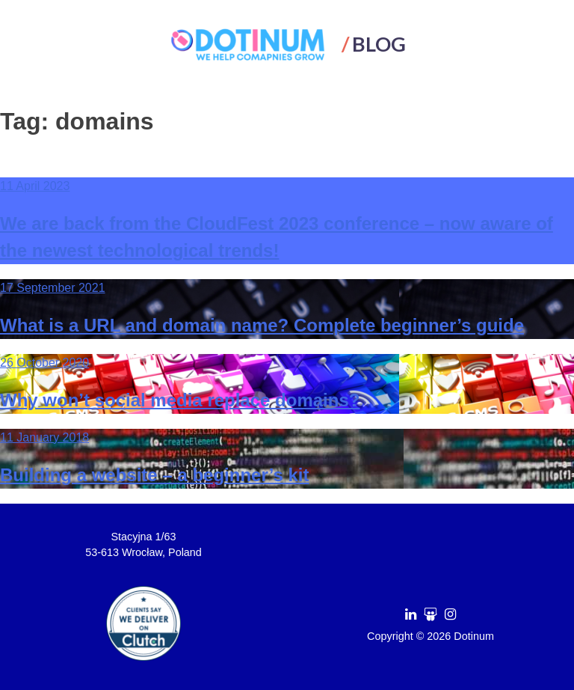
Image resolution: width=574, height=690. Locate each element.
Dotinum (474, 636)
